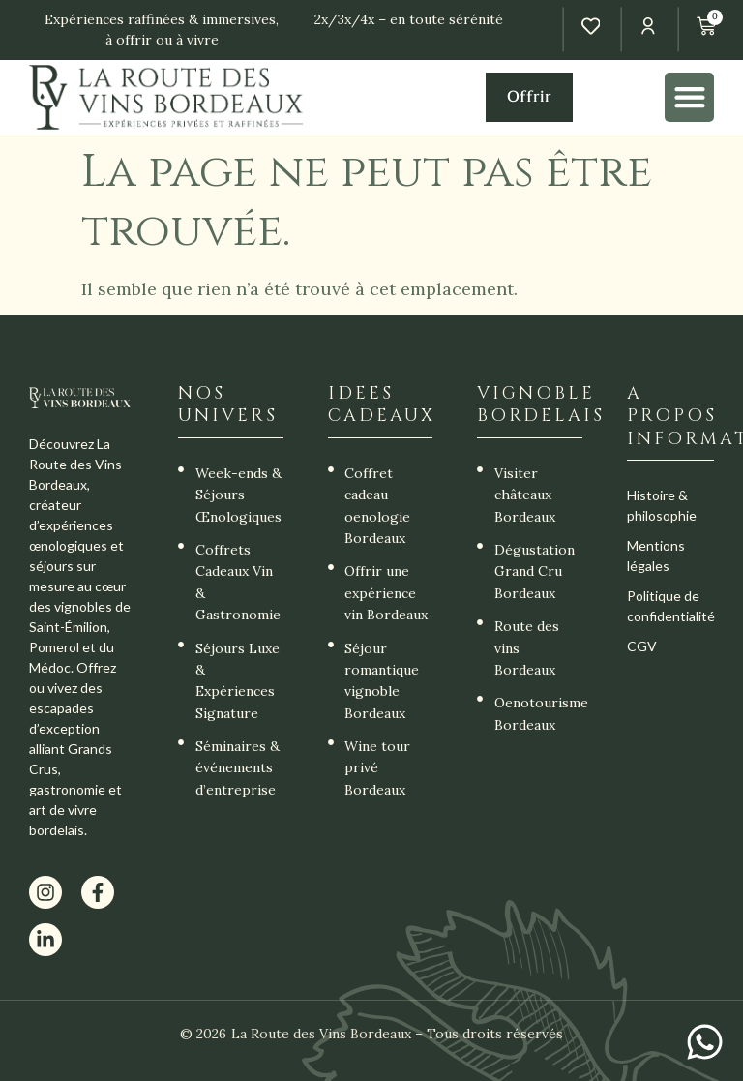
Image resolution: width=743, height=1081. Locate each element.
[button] (689, 97)
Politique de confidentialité (670, 605)
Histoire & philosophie (662, 505)
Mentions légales (656, 555)
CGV (642, 646)
